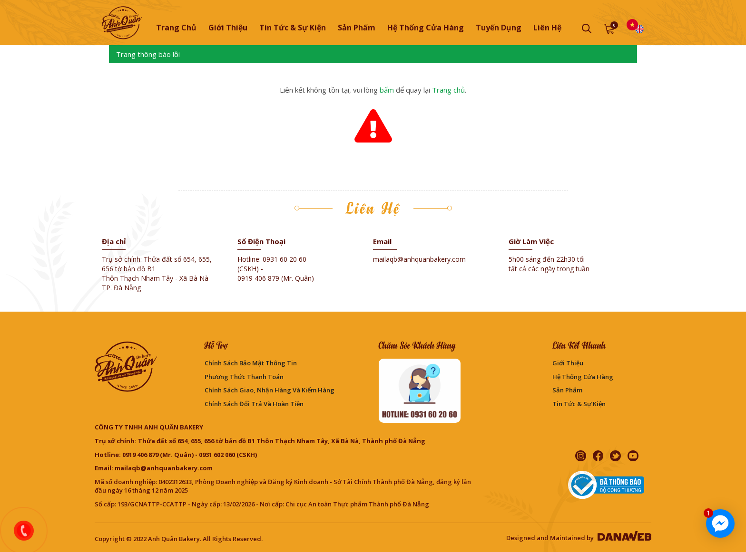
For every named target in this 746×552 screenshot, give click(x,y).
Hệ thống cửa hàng (582, 376)
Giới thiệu (567, 363)
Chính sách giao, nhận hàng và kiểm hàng (269, 390)
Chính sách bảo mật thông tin (251, 363)
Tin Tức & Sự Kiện (579, 404)
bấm (387, 90)
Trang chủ (176, 27)
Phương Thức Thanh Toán (244, 376)
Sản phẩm (567, 390)
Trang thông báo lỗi (148, 54)
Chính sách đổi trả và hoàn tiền (254, 404)
